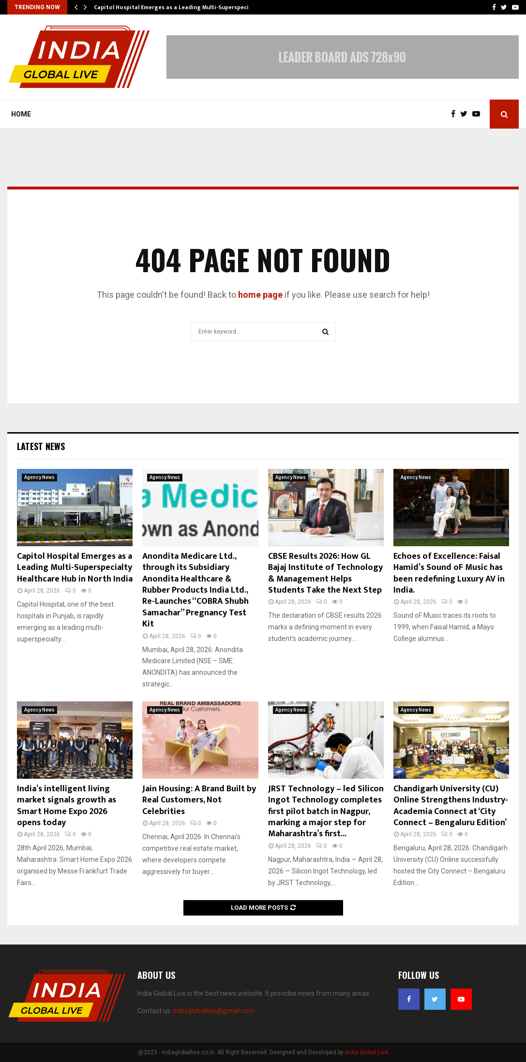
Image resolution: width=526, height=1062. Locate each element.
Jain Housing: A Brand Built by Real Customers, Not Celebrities (199, 800)
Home (21, 114)
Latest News (41, 446)
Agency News (39, 477)
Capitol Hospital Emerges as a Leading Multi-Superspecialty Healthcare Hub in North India (75, 567)
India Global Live (366, 1052)
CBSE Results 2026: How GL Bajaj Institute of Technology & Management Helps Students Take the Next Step (325, 573)
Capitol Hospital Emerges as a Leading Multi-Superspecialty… (179, 7)
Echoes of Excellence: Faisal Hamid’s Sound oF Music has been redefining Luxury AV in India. (449, 573)
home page (260, 295)
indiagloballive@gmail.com (214, 1011)
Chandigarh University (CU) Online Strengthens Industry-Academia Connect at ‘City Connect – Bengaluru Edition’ (450, 806)
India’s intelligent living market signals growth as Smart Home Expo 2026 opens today (66, 806)
